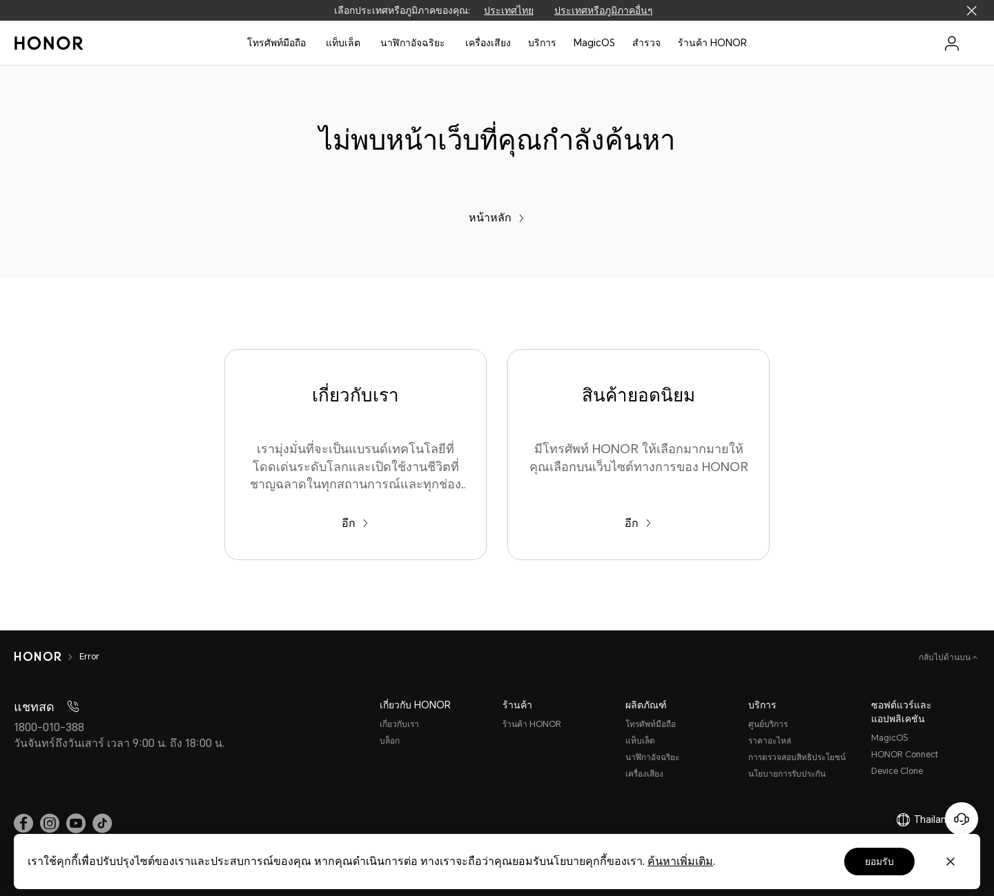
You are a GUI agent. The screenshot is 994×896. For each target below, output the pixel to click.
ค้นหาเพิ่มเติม (680, 861)
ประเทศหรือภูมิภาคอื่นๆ (603, 10)
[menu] (952, 43)
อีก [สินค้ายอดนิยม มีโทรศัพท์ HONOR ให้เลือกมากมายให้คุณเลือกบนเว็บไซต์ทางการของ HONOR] (638, 523)
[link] (23, 823)
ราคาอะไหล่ (769, 741)
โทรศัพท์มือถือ (276, 42)
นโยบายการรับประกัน (787, 774)
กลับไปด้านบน (946, 657)
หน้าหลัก (497, 217)
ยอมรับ (879, 861)
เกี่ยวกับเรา (399, 724)
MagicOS (594, 42)
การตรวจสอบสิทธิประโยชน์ (797, 757)
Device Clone (897, 771)
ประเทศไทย (509, 10)
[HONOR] (37, 656)
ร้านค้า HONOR (712, 42)
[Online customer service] (961, 818)
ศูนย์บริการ (768, 724)
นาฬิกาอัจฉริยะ (412, 42)
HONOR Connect (904, 754)
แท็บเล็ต (343, 42)
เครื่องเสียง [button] (488, 42)
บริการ (542, 42)
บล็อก (390, 741)
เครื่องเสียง (644, 774)
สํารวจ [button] (646, 42)
